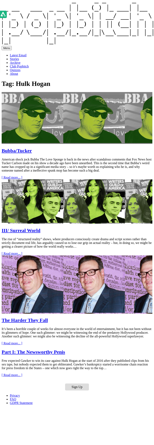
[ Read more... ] (12, 177)
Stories (14, 59)
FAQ (13, 399)
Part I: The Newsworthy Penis (33, 352)
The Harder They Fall (25, 320)
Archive (15, 62)
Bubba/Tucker (17, 150)
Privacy (15, 395)
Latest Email (18, 55)
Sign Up (77, 387)
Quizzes (15, 70)
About (14, 73)
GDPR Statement (21, 403)
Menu (6, 48)
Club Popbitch (19, 66)
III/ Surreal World (21, 230)
